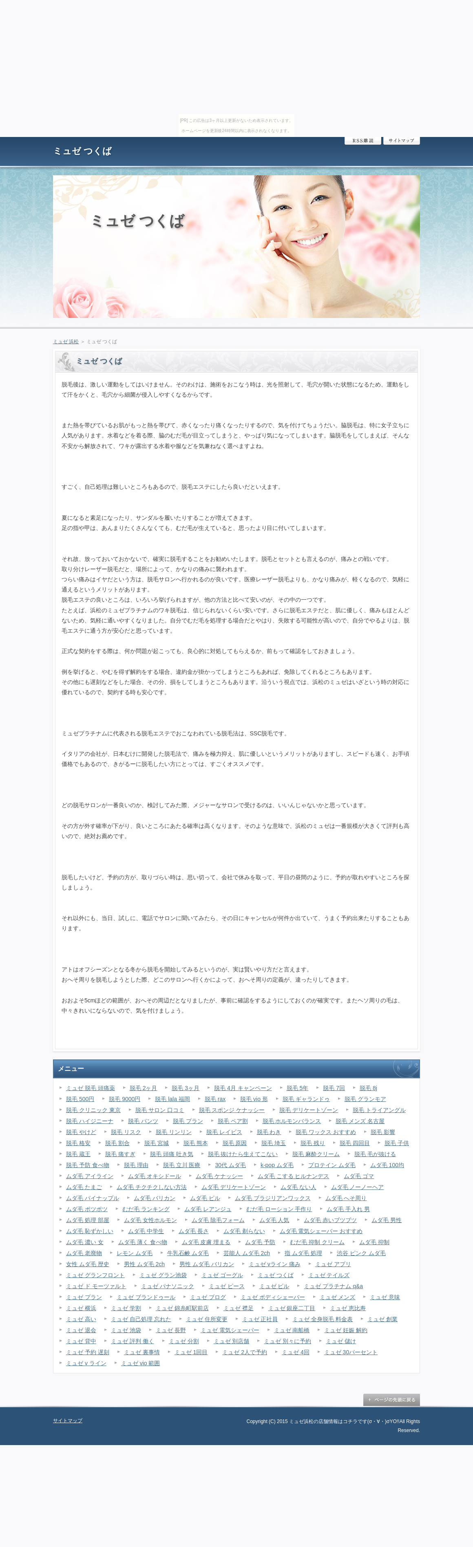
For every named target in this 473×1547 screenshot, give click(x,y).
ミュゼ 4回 (295, 1352)
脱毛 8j (368, 1088)
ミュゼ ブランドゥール (146, 1297)
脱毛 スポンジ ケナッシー (232, 1110)
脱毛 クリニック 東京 (93, 1110)
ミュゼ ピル (274, 1286)
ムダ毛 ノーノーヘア (357, 1187)
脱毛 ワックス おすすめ (326, 1132)
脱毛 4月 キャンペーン (243, 1088)
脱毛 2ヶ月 (143, 1088)
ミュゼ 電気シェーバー (230, 1330)
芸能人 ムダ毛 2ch (246, 1253)
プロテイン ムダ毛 (332, 1165)
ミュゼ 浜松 (66, 341)
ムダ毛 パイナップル (92, 1198)
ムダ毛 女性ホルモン (150, 1220)
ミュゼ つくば (82, 151)
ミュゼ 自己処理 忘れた (141, 1319)
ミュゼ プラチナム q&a (333, 1286)
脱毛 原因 (235, 1143)
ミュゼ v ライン (86, 1363)
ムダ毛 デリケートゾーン (233, 1187)
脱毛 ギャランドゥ (306, 1099)
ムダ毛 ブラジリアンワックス (273, 1198)
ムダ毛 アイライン (89, 1176)
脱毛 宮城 (156, 1143)
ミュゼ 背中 (81, 1341)
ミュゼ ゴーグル (222, 1275)
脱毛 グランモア (365, 1099)
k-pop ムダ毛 (277, 1165)
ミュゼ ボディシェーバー (273, 1297)
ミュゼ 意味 (385, 1297)
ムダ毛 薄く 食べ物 (142, 1242)
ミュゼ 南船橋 (292, 1330)
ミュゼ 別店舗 (232, 1341)
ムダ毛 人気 (274, 1220)
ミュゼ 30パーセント (351, 1352)
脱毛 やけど (81, 1132)
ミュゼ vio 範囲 (140, 1363)
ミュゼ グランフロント (95, 1275)
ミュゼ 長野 (171, 1330)
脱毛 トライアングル (379, 1110)
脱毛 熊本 (195, 1143)
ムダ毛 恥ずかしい (89, 1231)
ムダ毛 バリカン (154, 1198)
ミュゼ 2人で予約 (244, 1352)
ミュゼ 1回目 (191, 1352)
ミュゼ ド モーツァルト (96, 1286)
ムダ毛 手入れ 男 (348, 1209)
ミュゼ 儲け (341, 1341)
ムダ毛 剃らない (244, 1231)
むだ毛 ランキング (146, 1209)
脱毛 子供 (397, 1143)
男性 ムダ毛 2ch (144, 1264)
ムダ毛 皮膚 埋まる (206, 1242)
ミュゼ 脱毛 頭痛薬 (90, 1088)
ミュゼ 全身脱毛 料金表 (322, 1319)
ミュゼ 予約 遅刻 (87, 1352)
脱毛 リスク (126, 1132)
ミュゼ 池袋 (126, 1330)
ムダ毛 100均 (387, 1165)
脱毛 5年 (298, 1088)
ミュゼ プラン (84, 1297)
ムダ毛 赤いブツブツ (330, 1220)
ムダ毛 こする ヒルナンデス (293, 1176)
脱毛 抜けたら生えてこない (243, 1154)
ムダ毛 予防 (260, 1242)
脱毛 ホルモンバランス (292, 1121)
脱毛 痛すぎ (120, 1154)
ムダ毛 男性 (386, 1220)
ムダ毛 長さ (194, 1231)
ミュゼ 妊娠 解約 (345, 1330)
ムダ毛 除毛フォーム (218, 1220)
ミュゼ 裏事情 (142, 1352)
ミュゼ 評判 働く (132, 1341)
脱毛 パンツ (143, 1121)
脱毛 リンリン (174, 1132)
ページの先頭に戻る (391, 1400)
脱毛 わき (269, 1132)
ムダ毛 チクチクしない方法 (152, 1187)
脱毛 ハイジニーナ (89, 1121)
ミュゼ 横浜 (81, 1308)
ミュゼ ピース (227, 1286)
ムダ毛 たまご (84, 1187)
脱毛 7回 (334, 1088)
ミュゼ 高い (81, 1319)
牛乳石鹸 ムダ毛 (188, 1253)
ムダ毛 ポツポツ (87, 1209)
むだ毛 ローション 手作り (279, 1209)
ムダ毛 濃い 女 (85, 1242)
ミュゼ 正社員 (260, 1319)
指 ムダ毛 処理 (303, 1253)
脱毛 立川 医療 (182, 1165)
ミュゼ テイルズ (329, 1275)
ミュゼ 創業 (382, 1319)
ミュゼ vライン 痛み (275, 1264)
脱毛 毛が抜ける (375, 1154)
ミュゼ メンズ (338, 1297)
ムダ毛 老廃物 (84, 1253)
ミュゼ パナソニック (167, 1286)
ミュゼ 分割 (184, 1341)
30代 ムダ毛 (230, 1165)
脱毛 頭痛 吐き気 (171, 1154)
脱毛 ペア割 (233, 1121)
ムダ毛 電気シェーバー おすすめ (321, 1231)
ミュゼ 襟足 (238, 1308)
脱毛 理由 (136, 1165)
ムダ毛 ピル (205, 1198)
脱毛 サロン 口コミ (159, 1110)
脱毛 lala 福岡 (172, 1099)
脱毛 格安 (78, 1143)
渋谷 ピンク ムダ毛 (361, 1253)
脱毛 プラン (188, 1121)
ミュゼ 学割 (126, 1308)
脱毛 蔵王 (78, 1154)
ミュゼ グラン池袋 (163, 1275)
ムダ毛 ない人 (298, 1187)
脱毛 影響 (383, 1132)
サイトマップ (401, 141)
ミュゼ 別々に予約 (287, 1341)
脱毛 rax (215, 1099)
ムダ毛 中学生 (146, 1231)
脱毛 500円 (80, 1099)
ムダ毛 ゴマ (359, 1176)
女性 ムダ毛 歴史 (87, 1264)
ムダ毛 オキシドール (154, 1176)
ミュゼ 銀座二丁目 (292, 1308)
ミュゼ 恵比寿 (348, 1308)
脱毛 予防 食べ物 (87, 1165)
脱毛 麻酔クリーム (316, 1154)
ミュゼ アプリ (333, 1264)
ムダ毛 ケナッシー (219, 1176)
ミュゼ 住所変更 (207, 1319)
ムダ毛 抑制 (374, 1242)
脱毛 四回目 (355, 1143)
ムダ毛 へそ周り (346, 1198)
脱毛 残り (313, 1143)
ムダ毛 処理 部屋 (87, 1220)
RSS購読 (363, 141)
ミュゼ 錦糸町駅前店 (182, 1308)
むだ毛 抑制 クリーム (317, 1242)
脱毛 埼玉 (273, 1143)
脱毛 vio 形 (254, 1099)
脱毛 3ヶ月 (185, 1088)
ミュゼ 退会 (81, 1330)
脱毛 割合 (117, 1143)
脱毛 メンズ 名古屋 (360, 1121)
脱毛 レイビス (224, 1132)
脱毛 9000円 (124, 1099)
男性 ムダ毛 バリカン (206, 1264)
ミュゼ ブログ (208, 1297)
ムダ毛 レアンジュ (208, 1209)
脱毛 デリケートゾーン (308, 1110)
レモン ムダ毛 (135, 1253)
